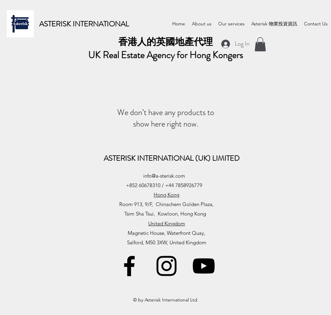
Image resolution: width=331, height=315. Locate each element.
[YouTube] (203, 265)
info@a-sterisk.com (164, 176)
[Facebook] (129, 265)
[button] (260, 44)
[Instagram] (166, 265)
